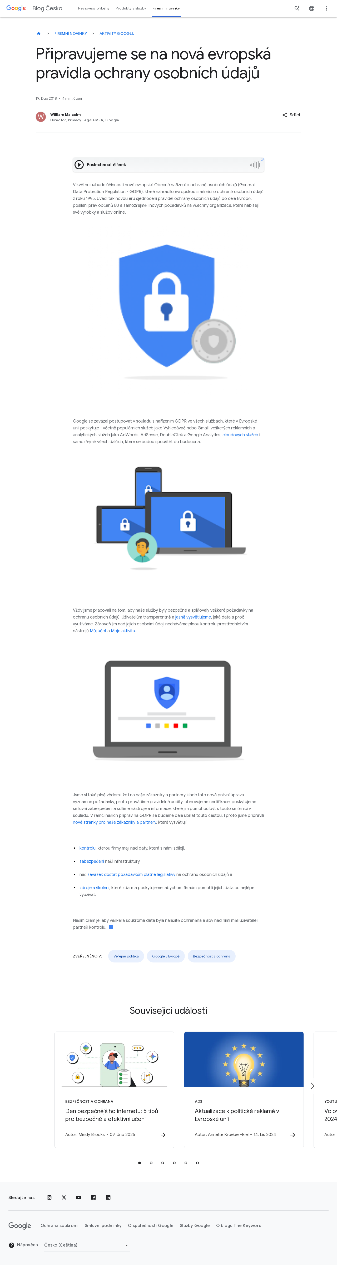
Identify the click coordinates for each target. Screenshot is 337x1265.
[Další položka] (312, 1086)
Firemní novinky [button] (166, 8)
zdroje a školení (94, 887)
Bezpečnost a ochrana (211, 956)
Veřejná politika (126, 956)
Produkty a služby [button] (131, 8)
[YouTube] (78, 1197)
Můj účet (98, 631)
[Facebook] (93, 1197)
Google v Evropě (166, 956)
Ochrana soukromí (59, 1226)
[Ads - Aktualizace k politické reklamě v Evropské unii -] (237, 1090)
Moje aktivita (123, 631)
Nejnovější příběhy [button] (94, 8)
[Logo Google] (19, 1226)
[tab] (139, 1163)
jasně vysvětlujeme (193, 617)
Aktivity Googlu (117, 33)
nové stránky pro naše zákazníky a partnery (114, 822)
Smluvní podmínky (103, 1226)
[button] (291, 115)
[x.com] (64, 1197)
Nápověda (23, 1245)
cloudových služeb (240, 435)
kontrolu (88, 848)
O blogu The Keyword (238, 1226)
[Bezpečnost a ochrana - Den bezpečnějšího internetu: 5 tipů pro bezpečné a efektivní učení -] (99, 1090)
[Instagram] (49, 1197)
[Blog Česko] (38, 33)
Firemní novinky (70, 33)
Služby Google (195, 1226)
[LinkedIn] (108, 1197)
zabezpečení (92, 861)
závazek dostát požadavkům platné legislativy (131, 874)
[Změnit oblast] (87, 1245)
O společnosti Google (151, 1226)
